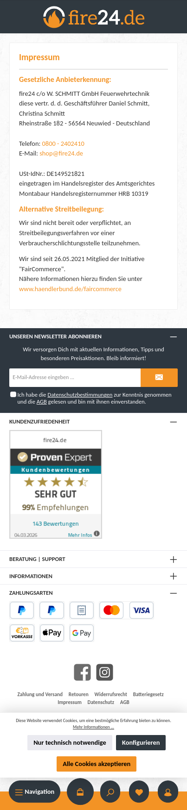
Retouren (79, 694)
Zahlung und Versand (40, 694)
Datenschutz (101, 702)
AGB (42, 401)
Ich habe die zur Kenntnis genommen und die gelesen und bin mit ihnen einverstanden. (94, 398)
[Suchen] (110, 791)
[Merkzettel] (139, 791)
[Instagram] (104, 672)
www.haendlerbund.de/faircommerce (70, 289)
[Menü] (34, 791)
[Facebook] (82, 672)
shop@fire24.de (61, 153)
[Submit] (159, 377)
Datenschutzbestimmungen (79, 394)
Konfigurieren (141, 742)
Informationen (30, 576)
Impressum (70, 702)
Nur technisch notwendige (69, 742)
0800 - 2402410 (63, 143)
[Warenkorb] (80, 791)
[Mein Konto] (168, 791)
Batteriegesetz (148, 694)
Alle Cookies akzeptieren (96, 764)
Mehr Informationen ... (93, 727)
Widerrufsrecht (111, 694)
